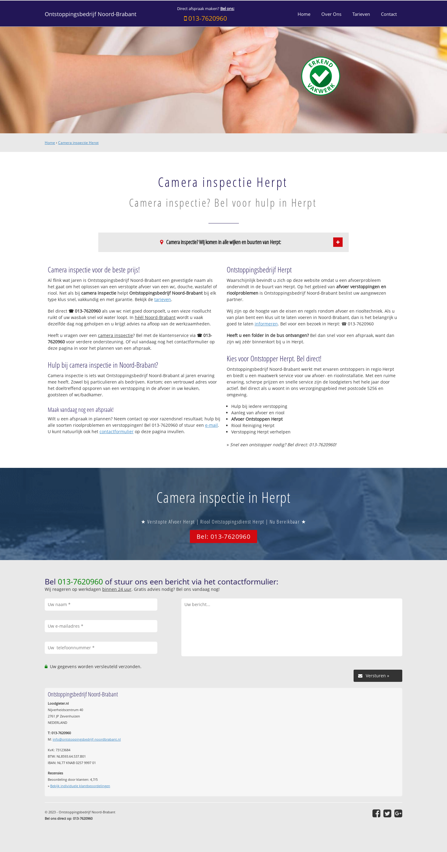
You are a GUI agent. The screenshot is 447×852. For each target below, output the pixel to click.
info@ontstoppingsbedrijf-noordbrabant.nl (87, 739)
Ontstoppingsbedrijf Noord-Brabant (90, 14)
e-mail (211, 425)
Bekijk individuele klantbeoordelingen (80, 786)
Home (50, 142)
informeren (266, 324)
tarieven (162, 299)
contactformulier (117, 431)
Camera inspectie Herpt (78, 142)
